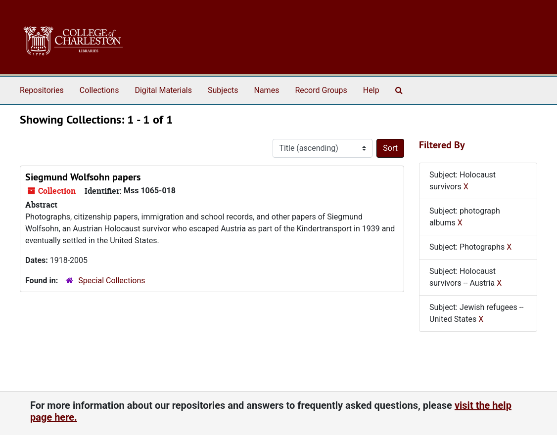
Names (266, 90)
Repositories (42, 90)
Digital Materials (163, 90)
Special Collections (111, 280)
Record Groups (321, 90)
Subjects (223, 90)
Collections (99, 90)
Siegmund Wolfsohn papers (82, 177)
